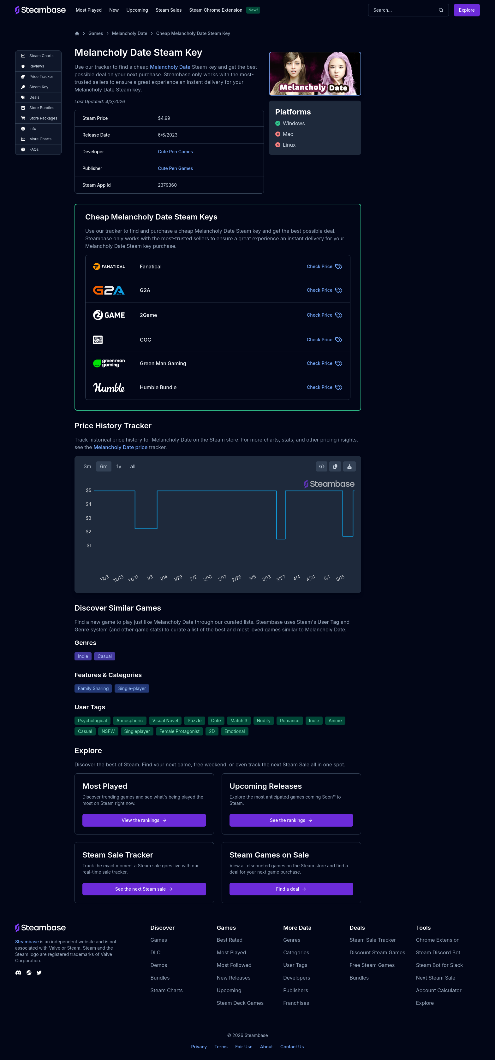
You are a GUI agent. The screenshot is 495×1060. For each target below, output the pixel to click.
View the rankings (144, 820)
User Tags (295, 965)
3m (87, 466)
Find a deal (291, 889)
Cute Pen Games (175, 151)
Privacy (199, 1046)
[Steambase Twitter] (39, 972)
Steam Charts (167, 990)
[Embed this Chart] (321, 466)
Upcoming (137, 10)
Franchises (296, 1003)
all (132, 466)
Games (95, 33)
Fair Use (244, 1046)
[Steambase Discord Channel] (18, 972)
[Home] (77, 33)
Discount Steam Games (377, 952)
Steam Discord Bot (438, 952)
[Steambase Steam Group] (29, 972)
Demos (159, 965)
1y (119, 466)
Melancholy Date (129, 33)
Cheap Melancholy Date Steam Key (193, 33)
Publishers (295, 990)
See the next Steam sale (144, 889)
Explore (467, 10)
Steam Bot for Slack (439, 965)
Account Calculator (439, 990)
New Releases (234, 978)
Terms (221, 1046)
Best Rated (229, 940)
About (266, 1046)
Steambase (27, 941)
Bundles (160, 978)
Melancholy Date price (120, 447)
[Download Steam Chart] (349, 466)
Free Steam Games (372, 965)
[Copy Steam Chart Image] (335, 466)
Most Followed (234, 965)
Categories (296, 952)
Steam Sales (169, 10)
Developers (296, 978)
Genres (291, 940)
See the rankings (291, 820)
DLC (156, 952)
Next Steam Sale (436, 978)
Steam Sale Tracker (372, 940)
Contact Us (292, 1046)
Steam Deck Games (240, 1003)
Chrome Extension (438, 940)
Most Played (89, 10)
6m (104, 466)
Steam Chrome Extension (215, 10)
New (114, 10)
